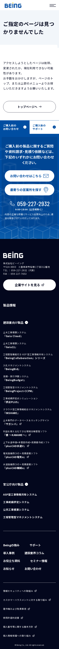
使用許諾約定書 (11, 617)
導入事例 (8, 553)
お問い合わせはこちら (26, 176)
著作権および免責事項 (14, 608)
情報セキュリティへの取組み (18, 590)
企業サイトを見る (27, 285)
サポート (35, 545)
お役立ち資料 (11, 561)
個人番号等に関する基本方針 (18, 626)
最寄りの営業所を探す (26, 189)
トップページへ (29, 107)
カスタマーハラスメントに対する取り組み (25, 599)
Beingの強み (11, 545)
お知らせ (8, 569)
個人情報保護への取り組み (17, 635)
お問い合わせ (33, 569)
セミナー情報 (38, 561)
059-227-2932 (33, 203)
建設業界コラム (34, 553)
